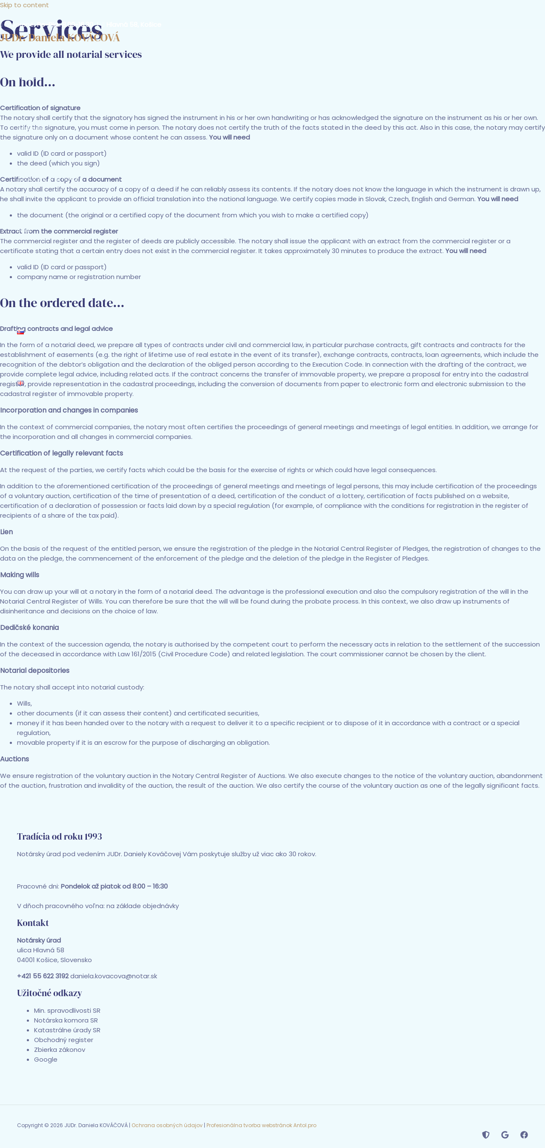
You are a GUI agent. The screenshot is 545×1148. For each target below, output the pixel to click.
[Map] (505, 1136)
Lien (6, 532)
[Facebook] (524, 1136)
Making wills (19, 575)
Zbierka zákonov (59, 1049)
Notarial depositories (34, 670)
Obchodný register (63, 1039)
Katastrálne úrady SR (67, 1030)
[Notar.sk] (486, 1136)
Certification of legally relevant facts (61, 453)
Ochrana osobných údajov (167, 1125)
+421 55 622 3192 (57, 14)
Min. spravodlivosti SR (67, 1010)
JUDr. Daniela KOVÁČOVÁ (60, 37)
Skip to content (24, 4)
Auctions (14, 759)
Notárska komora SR (66, 1020)
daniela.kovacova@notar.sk (135, 14)
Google (45, 1059)
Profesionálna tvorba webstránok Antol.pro (261, 1125)
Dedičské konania (29, 627)
